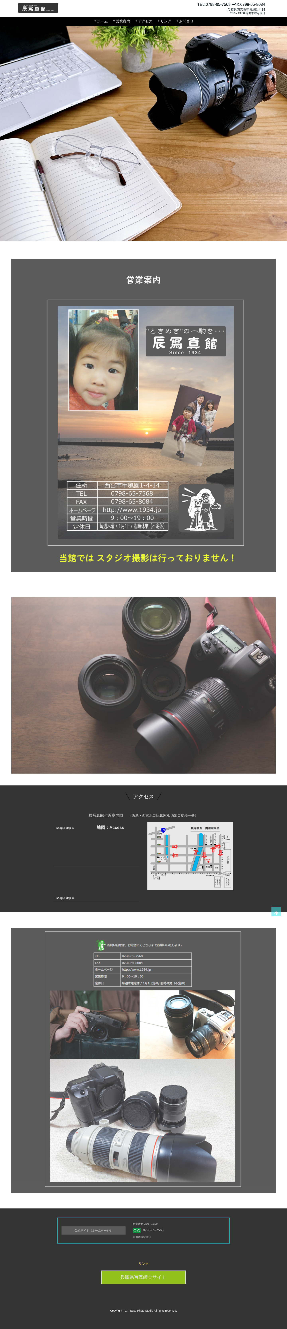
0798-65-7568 (150, 1230)
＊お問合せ (185, 21)
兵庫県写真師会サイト (143, 1275)
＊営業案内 (121, 21)
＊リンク (164, 21)
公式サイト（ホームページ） (110, 1231)
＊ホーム (100, 21)
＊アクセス (143, 21)
